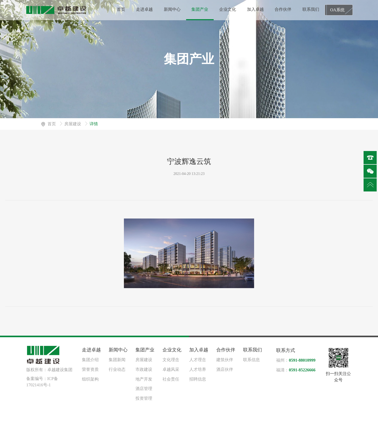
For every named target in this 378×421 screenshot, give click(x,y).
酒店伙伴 (224, 369)
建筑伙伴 (224, 359)
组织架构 (90, 379)
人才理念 (197, 359)
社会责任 (170, 379)
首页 (52, 124)
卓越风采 (170, 369)
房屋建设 (73, 124)
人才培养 (197, 369)
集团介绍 (90, 359)
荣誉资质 (90, 369)
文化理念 (170, 359)
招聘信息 (197, 379)
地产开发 (143, 379)
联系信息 (251, 359)
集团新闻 (117, 359)
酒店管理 (143, 388)
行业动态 (117, 369)
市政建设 (143, 369)
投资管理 (143, 398)
